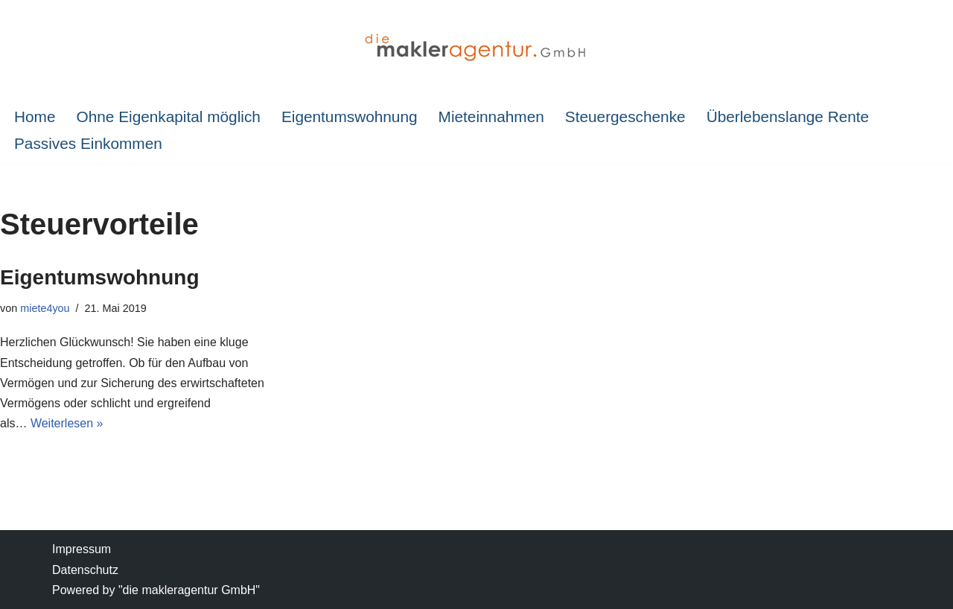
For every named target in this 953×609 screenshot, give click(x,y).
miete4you (44, 308)
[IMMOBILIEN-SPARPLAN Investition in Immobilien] (476, 48)
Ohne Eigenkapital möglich (168, 116)
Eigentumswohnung (349, 116)
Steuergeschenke (625, 116)
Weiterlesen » (67, 423)
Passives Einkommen (88, 143)
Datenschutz (85, 570)
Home (34, 116)
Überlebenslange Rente (788, 116)
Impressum (81, 549)
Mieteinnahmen (491, 116)
